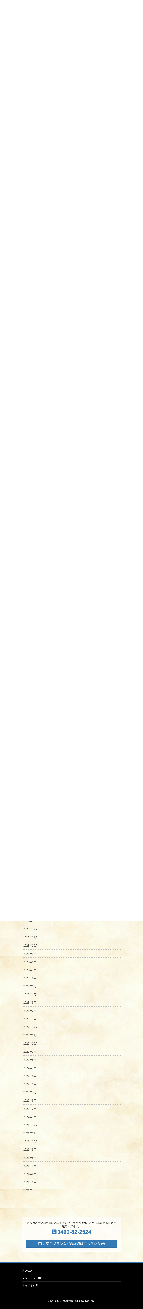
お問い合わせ (30, 1285)
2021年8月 (29, 1158)
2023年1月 (29, 1019)
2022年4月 (29, 1092)
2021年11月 (30, 1133)
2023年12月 (30, 929)
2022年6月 (29, 1076)
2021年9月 (29, 1149)
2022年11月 (30, 1035)
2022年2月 (29, 1109)
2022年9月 (29, 1051)
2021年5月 (29, 1182)
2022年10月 (30, 1043)
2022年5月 (29, 1084)
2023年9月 (29, 954)
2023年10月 (30, 945)
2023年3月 (29, 1002)
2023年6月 (29, 978)
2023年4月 (29, 994)
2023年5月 (29, 986)
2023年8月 (29, 962)
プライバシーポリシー (35, 1278)
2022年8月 (29, 1060)
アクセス (27, 1270)
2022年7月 (29, 1068)
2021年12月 (30, 1125)
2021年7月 (29, 1166)
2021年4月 (29, 1190)
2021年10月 (30, 1141)
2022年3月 (29, 1100)
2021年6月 (29, 1174)
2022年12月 (30, 1027)
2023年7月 (29, 970)
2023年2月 (29, 1011)
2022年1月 (29, 1117)
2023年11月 (30, 937)
